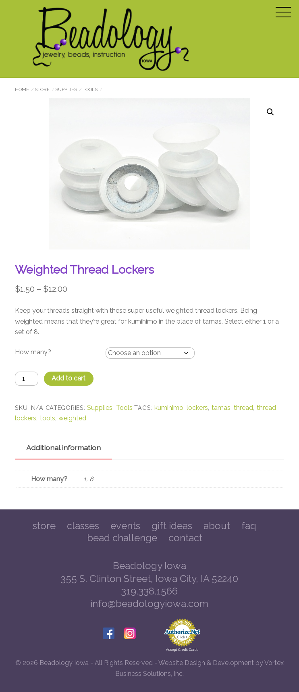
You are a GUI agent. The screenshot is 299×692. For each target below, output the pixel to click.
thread (243, 407)
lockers (197, 407)
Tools (90, 89)
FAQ (248, 526)
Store (42, 89)
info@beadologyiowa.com (149, 603)
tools (47, 418)
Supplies (66, 89)
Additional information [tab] (63, 447)
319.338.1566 (149, 591)
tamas (221, 407)
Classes (83, 526)
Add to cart (68, 378)
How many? (33, 352)
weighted (72, 418)
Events (125, 526)
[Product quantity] (26, 379)
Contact (185, 538)
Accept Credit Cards (182, 650)
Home (22, 89)
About (216, 526)
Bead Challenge (122, 538)
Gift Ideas (172, 526)
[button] (270, 112)
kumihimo (168, 407)
